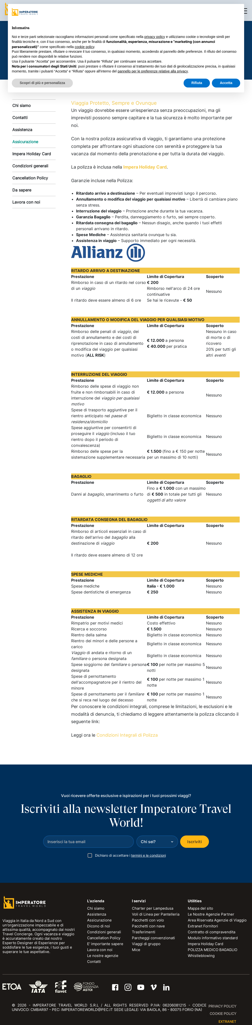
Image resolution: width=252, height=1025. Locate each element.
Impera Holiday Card (31, 153)
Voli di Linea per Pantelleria (155, 914)
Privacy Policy (222, 1006)
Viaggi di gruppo (146, 943)
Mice (136, 949)
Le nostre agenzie (102, 955)
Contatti (20, 117)
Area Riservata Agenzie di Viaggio (217, 920)
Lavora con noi (26, 202)
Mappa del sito (200, 908)
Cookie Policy (223, 1013)
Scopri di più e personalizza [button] (42, 83)
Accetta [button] (226, 83)
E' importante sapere (105, 943)
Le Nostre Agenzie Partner (211, 914)
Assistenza (22, 129)
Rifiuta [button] (196, 83)
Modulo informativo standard (213, 938)
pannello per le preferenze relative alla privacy (153, 71)
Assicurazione (25, 141)
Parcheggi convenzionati (153, 938)
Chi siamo (21, 105)
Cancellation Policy (30, 177)
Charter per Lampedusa (152, 908)
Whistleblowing (201, 955)
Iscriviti (194, 841)
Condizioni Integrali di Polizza (127, 735)
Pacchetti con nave (148, 926)
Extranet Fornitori (203, 926)
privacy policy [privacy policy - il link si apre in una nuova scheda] (154, 37)
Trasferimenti (143, 932)
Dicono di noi (98, 926)
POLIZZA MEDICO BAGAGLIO (212, 949)
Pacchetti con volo (148, 920)
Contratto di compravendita (211, 932)
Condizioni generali (30, 165)
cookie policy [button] (84, 47)
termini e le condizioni (148, 855)
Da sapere (21, 190)
